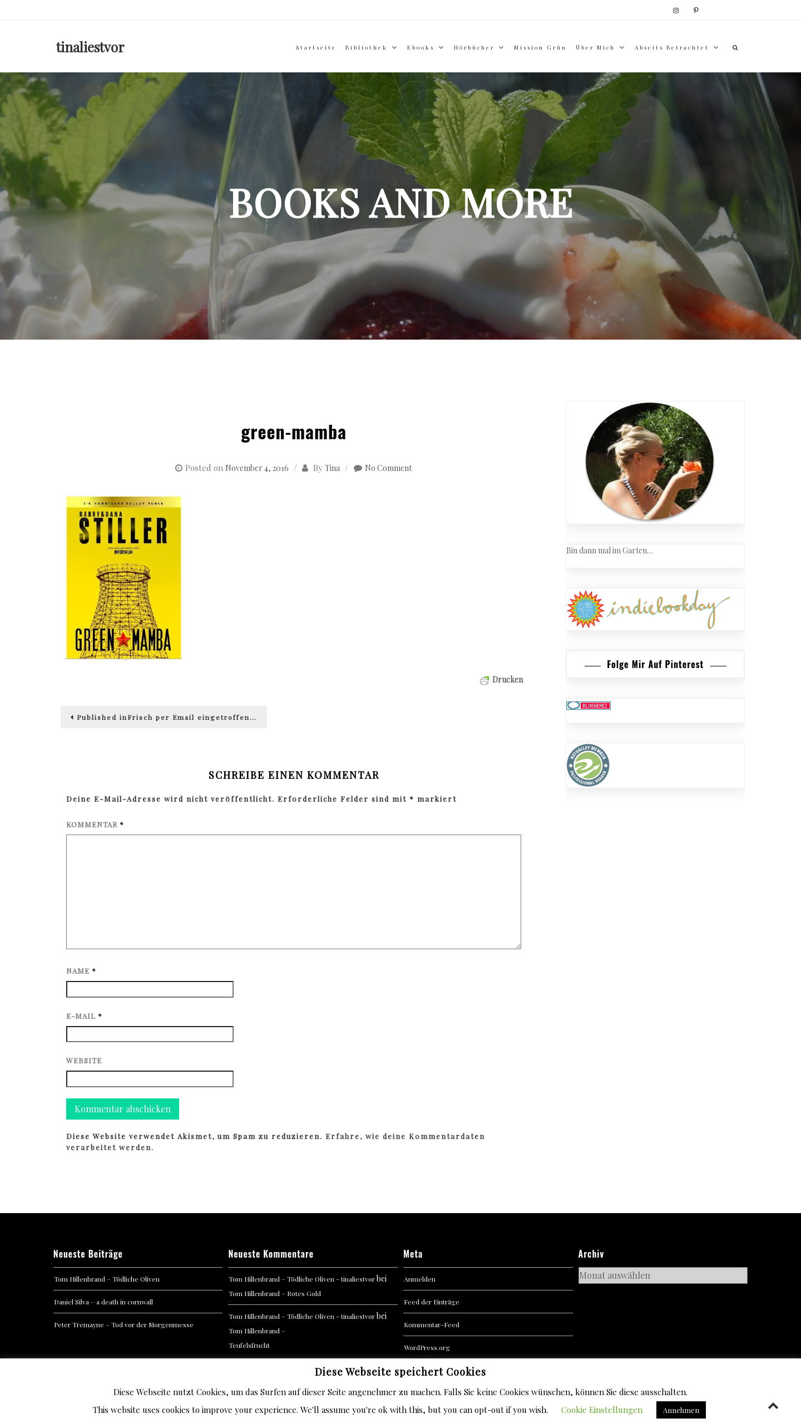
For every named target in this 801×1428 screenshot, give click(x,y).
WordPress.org (427, 1347)
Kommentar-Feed (431, 1324)
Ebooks (420, 47)
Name (81, 970)
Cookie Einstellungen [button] (601, 1409)
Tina (332, 468)
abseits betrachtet (672, 47)
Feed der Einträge (431, 1301)
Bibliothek (366, 47)
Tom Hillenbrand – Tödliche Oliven (107, 1278)
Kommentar (95, 824)
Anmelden (420, 1278)
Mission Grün (540, 47)
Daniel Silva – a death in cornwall (103, 1301)
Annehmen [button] (681, 1410)
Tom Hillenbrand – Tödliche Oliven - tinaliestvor (302, 1278)
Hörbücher (474, 47)
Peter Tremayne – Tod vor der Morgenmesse (124, 1324)
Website (84, 1060)
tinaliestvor (90, 47)
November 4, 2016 (257, 468)
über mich (595, 47)
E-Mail (84, 1015)
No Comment (388, 468)
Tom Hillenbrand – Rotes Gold (275, 1293)
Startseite (316, 47)
